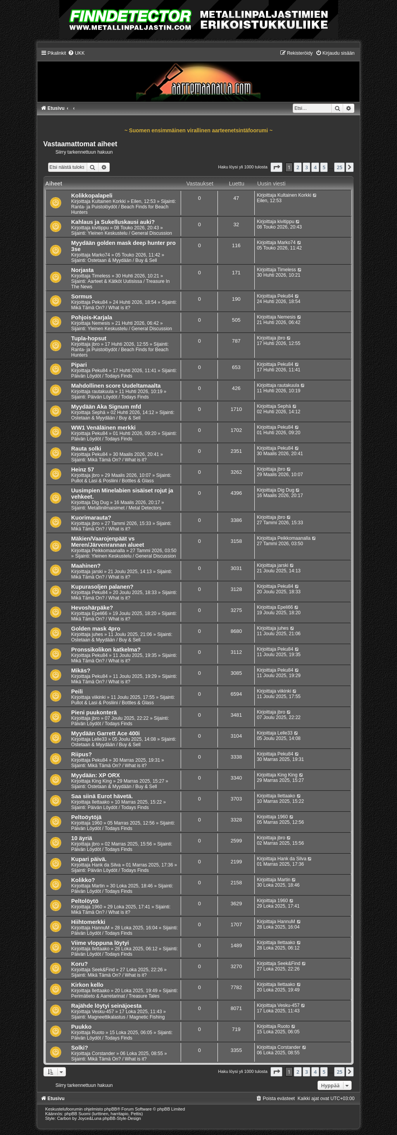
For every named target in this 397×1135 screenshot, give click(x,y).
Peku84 (100, 302)
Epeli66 (99, 613)
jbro (96, 344)
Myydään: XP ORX (95, 775)
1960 (97, 823)
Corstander (103, 1053)
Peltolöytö (84, 901)
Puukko (81, 1027)
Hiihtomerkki (88, 922)
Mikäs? (80, 670)
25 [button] (339, 167)
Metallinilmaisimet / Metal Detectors (124, 508)
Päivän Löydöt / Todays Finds (102, 376)
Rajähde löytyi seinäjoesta (106, 1006)
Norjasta (82, 270)
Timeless (101, 276)
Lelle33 (99, 739)
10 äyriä (81, 838)
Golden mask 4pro (96, 629)
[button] (276, 167)
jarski (97, 571)
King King (102, 781)
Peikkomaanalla (108, 550)
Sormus (81, 296)
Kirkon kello (87, 985)
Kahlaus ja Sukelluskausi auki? (113, 222)
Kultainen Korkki (109, 201)
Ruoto (98, 1032)
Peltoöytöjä (86, 817)
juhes (97, 634)
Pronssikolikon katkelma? (106, 649)
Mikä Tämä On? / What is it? (100, 307)
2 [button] (297, 167)
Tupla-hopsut (89, 338)
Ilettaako (101, 802)
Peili (77, 691)
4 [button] (315, 167)
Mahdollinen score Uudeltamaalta (116, 386)
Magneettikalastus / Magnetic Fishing (126, 1017)
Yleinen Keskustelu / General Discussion (130, 233)
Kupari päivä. (89, 859)
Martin (98, 886)
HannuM (101, 928)
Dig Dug (100, 502)
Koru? (79, 964)
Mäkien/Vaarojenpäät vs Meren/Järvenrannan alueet (107, 541)
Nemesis (101, 323)
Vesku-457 (103, 1011)
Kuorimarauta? (91, 518)
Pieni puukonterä (94, 712)
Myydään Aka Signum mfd (106, 407)
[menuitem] (76, 53)
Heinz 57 (82, 469)
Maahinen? (86, 566)
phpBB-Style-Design (122, 1118)
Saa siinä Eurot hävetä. (102, 796)
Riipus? (81, 754)
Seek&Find (103, 969)
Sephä (98, 412)
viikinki (99, 697)
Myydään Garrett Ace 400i (105, 733)
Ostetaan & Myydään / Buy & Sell (122, 260)
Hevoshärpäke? (92, 608)
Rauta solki (86, 448)
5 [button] (324, 167)
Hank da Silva (106, 865)
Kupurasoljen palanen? (102, 587)
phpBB (110, 1109)
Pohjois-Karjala (91, 317)
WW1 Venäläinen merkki (103, 428)
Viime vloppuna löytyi (100, 943)
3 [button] (306, 167)
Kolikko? (83, 880)
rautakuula (103, 391)
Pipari (79, 365)
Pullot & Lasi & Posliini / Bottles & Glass (112, 480)
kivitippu (100, 227)
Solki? (79, 1048)
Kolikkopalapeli (91, 195)
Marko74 (101, 255)
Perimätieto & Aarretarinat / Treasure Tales (115, 996)
